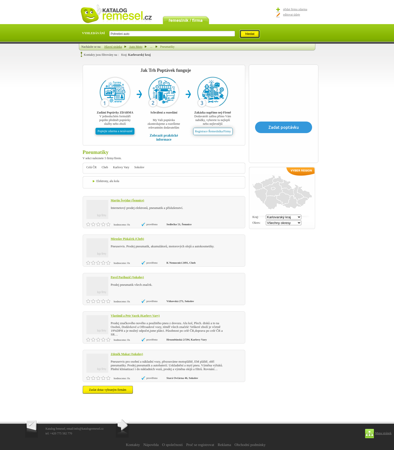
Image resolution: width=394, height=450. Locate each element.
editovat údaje (291, 14)
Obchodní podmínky (250, 445)
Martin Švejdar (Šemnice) (127, 200)
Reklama (224, 445)
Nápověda (151, 445)
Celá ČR (91, 167)
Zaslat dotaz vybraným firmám (107, 389)
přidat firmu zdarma (295, 9)
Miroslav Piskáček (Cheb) (127, 239)
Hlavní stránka (113, 46)
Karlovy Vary (121, 167)
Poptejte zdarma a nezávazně (114, 131)
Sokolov (139, 167)
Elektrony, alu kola (107, 181)
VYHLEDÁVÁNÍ (93, 33)
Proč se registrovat (200, 445)
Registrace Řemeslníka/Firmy (213, 131)
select (234, 33)
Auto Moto (135, 46)
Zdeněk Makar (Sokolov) (127, 354)
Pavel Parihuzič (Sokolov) (127, 277)
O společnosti (172, 445)
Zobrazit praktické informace (164, 137)
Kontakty (133, 445)
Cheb (105, 167)
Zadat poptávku (283, 127)
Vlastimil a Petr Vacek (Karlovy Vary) (135, 315)
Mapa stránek (383, 433)
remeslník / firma (186, 19)
